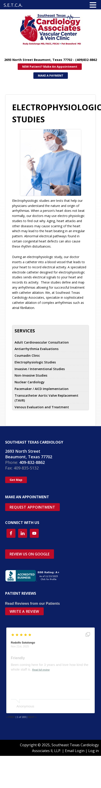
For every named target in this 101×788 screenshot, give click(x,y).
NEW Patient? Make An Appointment (49, 67)
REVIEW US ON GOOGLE (29, 554)
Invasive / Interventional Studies (40, 369)
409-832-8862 (32, 462)
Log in (93, 750)
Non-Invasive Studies (31, 375)
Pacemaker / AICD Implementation (42, 389)
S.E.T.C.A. (13, 5)
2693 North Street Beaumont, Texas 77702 (28, 453)
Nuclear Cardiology (30, 382)
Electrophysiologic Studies (35, 362)
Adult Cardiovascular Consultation (42, 342)
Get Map (16, 480)
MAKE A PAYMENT (50, 75)
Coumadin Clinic (27, 355)
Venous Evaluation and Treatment (42, 407)
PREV (11, 717)
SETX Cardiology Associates (36, 29)
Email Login (74, 750)
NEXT (32, 717)
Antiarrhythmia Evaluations (36, 349)
